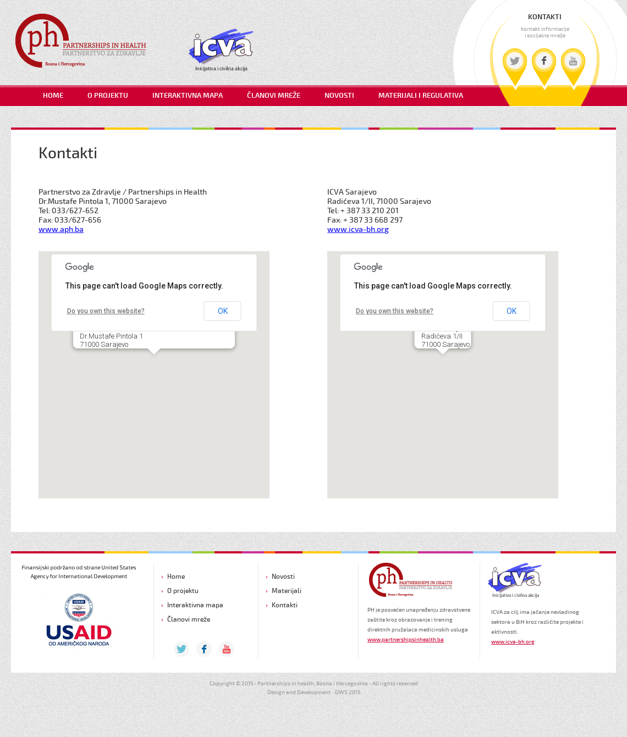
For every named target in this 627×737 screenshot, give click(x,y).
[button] (154, 364)
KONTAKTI (545, 17)
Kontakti (285, 605)
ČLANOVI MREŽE (273, 96)
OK (223, 311)
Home (176, 576)
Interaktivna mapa (195, 605)
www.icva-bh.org (358, 229)
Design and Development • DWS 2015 (313, 692)
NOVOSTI (339, 96)
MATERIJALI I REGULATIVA (420, 96)
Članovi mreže (188, 619)
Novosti (283, 576)
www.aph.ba (61, 229)
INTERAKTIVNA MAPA (187, 96)
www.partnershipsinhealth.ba (405, 639)
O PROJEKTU (107, 96)
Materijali (286, 591)
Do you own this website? (106, 311)
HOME (53, 96)
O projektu (183, 591)
